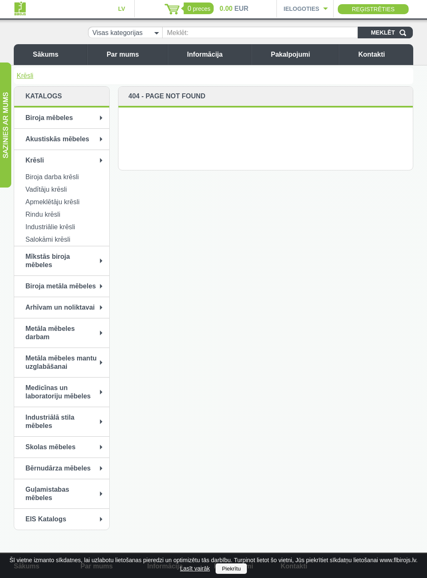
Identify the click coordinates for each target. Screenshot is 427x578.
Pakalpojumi (302, 54)
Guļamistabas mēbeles (47, 493)
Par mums (135, 54)
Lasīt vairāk (195, 568)
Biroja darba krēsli (52, 176)
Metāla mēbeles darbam (50, 332)
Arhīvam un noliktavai (60, 307)
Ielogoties (301, 8)
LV (121, 8)
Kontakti (383, 54)
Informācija (217, 54)
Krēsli (25, 75)
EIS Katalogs (45, 519)
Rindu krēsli (42, 214)
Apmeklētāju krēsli (52, 201)
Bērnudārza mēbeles (58, 468)
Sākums (58, 54)
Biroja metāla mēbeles (60, 286)
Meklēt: (177, 32)
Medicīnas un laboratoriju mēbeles (58, 392)
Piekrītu (231, 568)
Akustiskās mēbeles (57, 139)
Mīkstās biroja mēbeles (47, 260)
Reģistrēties (373, 9)
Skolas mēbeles (50, 446)
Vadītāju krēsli (46, 189)
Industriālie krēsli (50, 226)
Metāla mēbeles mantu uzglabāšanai (61, 362)
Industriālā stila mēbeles (49, 421)
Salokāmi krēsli (47, 239)
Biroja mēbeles (49, 117)
